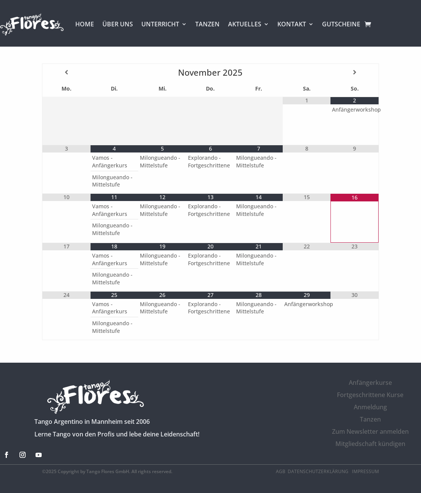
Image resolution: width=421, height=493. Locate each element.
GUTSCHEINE (341, 24)
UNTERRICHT (160, 24)
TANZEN (207, 24)
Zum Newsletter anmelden (370, 431)
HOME (84, 24)
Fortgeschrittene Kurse (370, 395)
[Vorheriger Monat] (66, 72)
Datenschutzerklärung (319, 471)
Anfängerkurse (370, 382)
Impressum (365, 471)
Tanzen (370, 419)
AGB (280, 471)
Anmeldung (370, 407)
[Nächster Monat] (354, 72)
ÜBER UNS (117, 24)
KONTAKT (291, 24)
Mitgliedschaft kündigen (370, 443)
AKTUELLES (244, 24)
